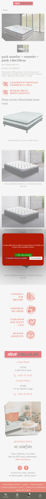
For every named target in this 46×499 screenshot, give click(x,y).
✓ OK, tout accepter (23, 255)
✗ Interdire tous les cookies (16, 258)
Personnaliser (35, 258)
